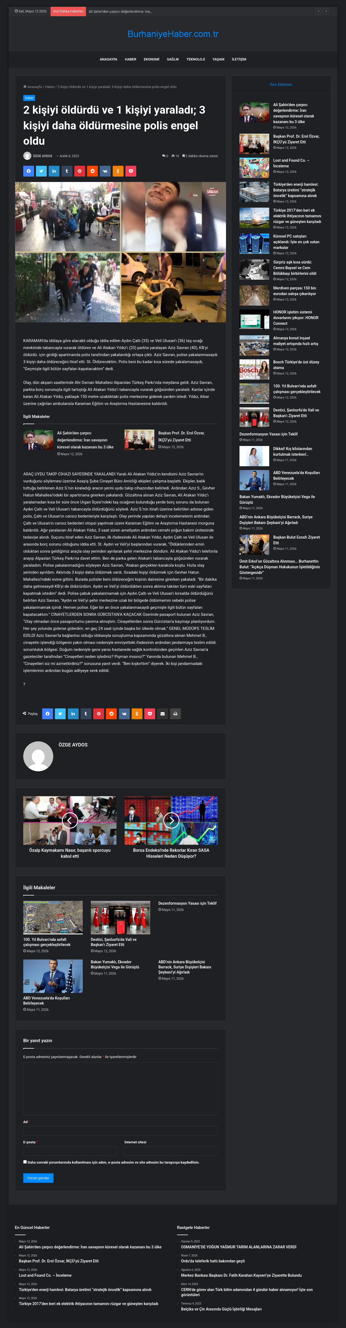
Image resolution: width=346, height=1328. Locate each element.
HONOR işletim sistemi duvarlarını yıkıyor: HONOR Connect (295, 318)
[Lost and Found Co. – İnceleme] (254, 168)
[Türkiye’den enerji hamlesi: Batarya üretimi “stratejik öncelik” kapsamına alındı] (254, 192)
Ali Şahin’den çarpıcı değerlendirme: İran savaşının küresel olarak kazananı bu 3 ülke (85, 440)
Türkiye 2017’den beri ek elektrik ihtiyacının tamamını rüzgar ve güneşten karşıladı (297, 216)
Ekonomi (151, 59)
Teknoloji (196, 59)
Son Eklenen (281, 84)
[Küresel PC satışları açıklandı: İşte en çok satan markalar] (254, 244)
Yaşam (218, 59)
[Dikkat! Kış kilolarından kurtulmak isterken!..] (254, 456)
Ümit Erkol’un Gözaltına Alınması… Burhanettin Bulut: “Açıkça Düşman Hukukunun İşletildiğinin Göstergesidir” (279, 567)
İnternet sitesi (135, 1142)
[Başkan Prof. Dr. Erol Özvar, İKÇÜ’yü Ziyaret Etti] (139, 440)
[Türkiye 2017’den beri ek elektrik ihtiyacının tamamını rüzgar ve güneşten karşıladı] (254, 218)
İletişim (239, 59)
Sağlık (173, 59)
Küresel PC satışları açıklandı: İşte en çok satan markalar (296, 242)
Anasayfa (108, 59)
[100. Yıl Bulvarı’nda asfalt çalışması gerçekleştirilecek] (53, 917)
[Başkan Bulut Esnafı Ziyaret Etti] (254, 545)
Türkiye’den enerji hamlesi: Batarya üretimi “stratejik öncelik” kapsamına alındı (295, 190)
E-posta (30, 1142)
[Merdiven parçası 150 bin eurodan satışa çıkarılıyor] (254, 295)
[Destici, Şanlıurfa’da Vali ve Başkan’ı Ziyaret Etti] (120, 917)
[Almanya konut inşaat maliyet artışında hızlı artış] (254, 345)
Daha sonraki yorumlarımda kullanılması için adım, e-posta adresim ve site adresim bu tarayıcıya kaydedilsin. (113, 1162)
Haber (130, 59)
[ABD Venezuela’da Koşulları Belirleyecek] (53, 976)
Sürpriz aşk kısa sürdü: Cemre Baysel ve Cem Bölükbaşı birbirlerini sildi (294, 268)
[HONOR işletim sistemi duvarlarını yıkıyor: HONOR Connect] (254, 319)
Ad (26, 1122)
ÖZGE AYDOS (42, 156)
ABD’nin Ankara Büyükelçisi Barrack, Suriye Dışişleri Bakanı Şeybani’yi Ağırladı (184, 967)
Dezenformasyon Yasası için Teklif (187, 903)
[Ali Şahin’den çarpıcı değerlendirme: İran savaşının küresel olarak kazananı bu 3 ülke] (38, 440)
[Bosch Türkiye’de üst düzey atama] (254, 369)
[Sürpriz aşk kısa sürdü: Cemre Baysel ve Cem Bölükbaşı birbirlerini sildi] (254, 269)
